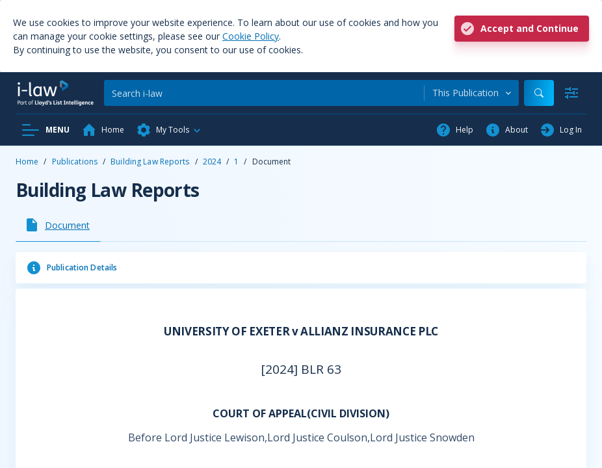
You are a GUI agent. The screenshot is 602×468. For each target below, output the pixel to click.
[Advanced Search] (571, 93)
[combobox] (472, 93)
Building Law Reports (150, 161)
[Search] (264, 93)
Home (27, 161)
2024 (212, 161)
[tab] (58, 225)
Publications (75, 161)
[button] (169, 130)
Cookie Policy (250, 36)
